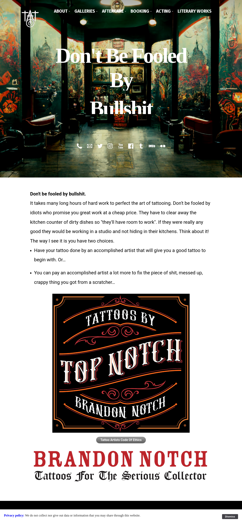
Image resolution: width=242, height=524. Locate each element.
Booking (140, 11)
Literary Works (195, 11)
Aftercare (113, 11)
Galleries (84, 11)
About (61, 11)
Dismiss (230, 516)
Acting (163, 11)
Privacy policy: (14, 515)
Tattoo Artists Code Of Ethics (120, 439)
